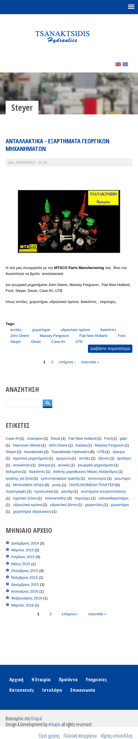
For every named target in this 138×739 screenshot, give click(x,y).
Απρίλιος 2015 (23, 557)
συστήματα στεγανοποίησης (103, 491)
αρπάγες (124, 458)
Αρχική (16, 679)
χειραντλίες (94, 505)
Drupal (36, 718)
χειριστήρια (120, 505)
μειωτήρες (123, 478)
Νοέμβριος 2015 (24, 577)
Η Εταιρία (41, 679)
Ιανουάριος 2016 (24, 591)
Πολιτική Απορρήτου (80, 735)
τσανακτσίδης (56, 498)
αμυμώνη (63, 458)
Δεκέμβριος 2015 (25, 584)
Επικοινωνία (82, 690)
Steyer (15, 341)
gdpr (123, 438)
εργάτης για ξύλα (19, 478)
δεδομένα (13, 471)
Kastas (81, 445)
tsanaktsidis (33, 452)
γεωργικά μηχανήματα (96, 465)
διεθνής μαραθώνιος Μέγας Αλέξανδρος (85, 471)
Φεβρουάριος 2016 (26, 598)
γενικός (64, 465)
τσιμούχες (83, 498)
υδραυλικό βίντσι (63, 505)
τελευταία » (90, 362)
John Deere (58, 445)
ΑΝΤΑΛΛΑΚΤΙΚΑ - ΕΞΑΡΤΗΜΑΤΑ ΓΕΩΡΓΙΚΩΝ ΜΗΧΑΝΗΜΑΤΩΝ (57, 144)
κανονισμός (97, 478)
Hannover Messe (27, 445)
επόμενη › (67, 362)
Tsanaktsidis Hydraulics (70, 452)
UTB (79, 341)
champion (35, 438)
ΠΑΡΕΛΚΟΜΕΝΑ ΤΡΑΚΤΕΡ (92, 485)
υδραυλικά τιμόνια (27, 505)
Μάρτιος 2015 (22, 550)
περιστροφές (16, 491)
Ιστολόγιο (52, 690)
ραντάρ (67, 491)
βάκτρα (44, 465)
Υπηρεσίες (96, 679)
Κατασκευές (21, 690)
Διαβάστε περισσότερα (111, 349)
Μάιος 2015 (20, 564)
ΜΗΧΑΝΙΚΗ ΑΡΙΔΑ (28, 485)
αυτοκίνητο (22, 465)
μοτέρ (56, 485)
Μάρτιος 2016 (22, 605)
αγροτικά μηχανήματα (30, 458)
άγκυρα (119, 452)
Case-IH (58, 341)
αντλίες (84, 458)
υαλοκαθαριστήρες (113, 498)
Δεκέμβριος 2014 (25, 543)
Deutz (36, 341)
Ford (108, 438)
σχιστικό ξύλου (25, 498)
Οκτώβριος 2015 (24, 571)
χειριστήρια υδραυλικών (32, 511)
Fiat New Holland (82, 438)
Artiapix (54, 724)
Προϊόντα (68, 679)
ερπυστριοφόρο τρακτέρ (60, 478)
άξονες (103, 458)
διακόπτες (37, 471)
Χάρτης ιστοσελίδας (116, 735)
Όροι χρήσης (49, 735)
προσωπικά (43, 491)
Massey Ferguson (109, 445)
